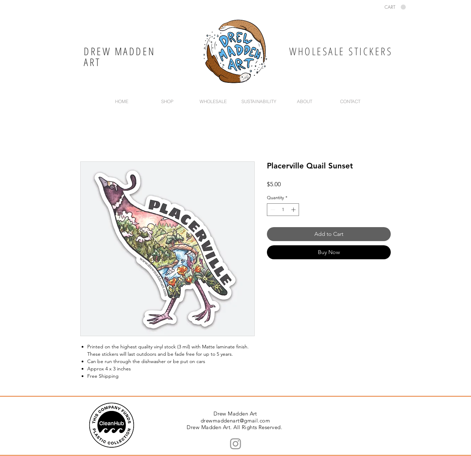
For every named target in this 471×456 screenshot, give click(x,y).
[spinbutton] (283, 210)
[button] (395, 7)
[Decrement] (272, 210)
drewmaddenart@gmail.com (235, 420)
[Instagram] (235, 443)
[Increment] (294, 210)
